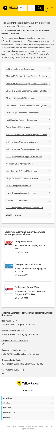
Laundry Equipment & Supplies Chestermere (24, 157)
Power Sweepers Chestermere (18, 186)
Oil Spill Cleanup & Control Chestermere (22, 178)
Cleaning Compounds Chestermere (20, 98)
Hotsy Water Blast (23, 241)
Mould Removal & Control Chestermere (22, 171)
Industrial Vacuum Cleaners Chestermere (22, 149)
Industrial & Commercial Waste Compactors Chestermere (29, 135)
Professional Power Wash (27, 287)
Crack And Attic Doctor (11, 360)
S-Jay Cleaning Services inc (13, 370)
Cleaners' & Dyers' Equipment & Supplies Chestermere (28, 91)
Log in (46, 9)
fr (52, 10)
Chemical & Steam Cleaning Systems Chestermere (26, 84)
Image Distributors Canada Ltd (14, 341)
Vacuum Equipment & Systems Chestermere (24, 208)
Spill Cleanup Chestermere (16, 201)
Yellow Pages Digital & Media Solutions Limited (33, 426)
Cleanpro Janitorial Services (28, 264)
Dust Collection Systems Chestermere (21, 120)
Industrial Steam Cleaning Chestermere (22, 142)
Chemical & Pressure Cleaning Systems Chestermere (27, 76)
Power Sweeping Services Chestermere (22, 193)
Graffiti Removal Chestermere (18, 127)
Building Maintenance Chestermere (20, 69)
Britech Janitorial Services (12, 331)
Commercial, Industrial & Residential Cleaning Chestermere (29, 106)
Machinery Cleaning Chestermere (19, 164)
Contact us (28, 391)
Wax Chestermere (13, 215)
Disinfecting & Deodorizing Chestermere (22, 113)
